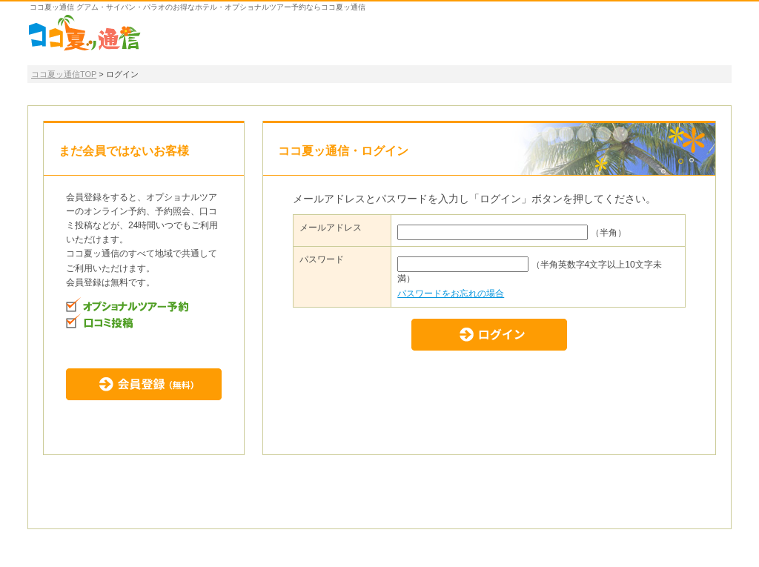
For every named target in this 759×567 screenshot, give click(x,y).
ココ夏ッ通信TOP (63, 74)
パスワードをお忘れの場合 (450, 293)
